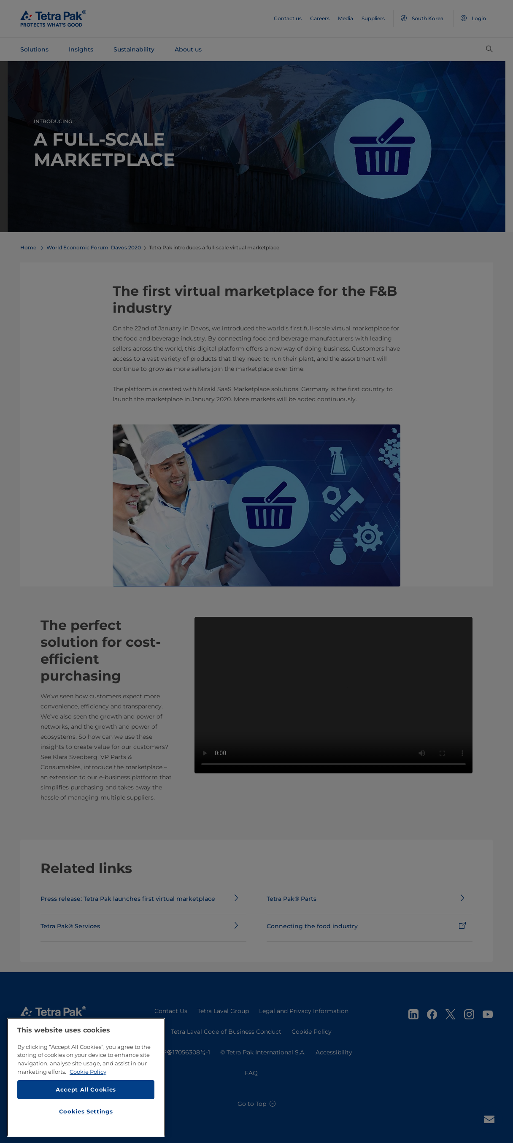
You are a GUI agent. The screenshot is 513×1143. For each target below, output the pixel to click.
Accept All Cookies (86, 1094)
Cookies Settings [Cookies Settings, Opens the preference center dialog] (86, 1116)
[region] (86, 1082)
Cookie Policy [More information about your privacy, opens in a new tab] (88, 1076)
